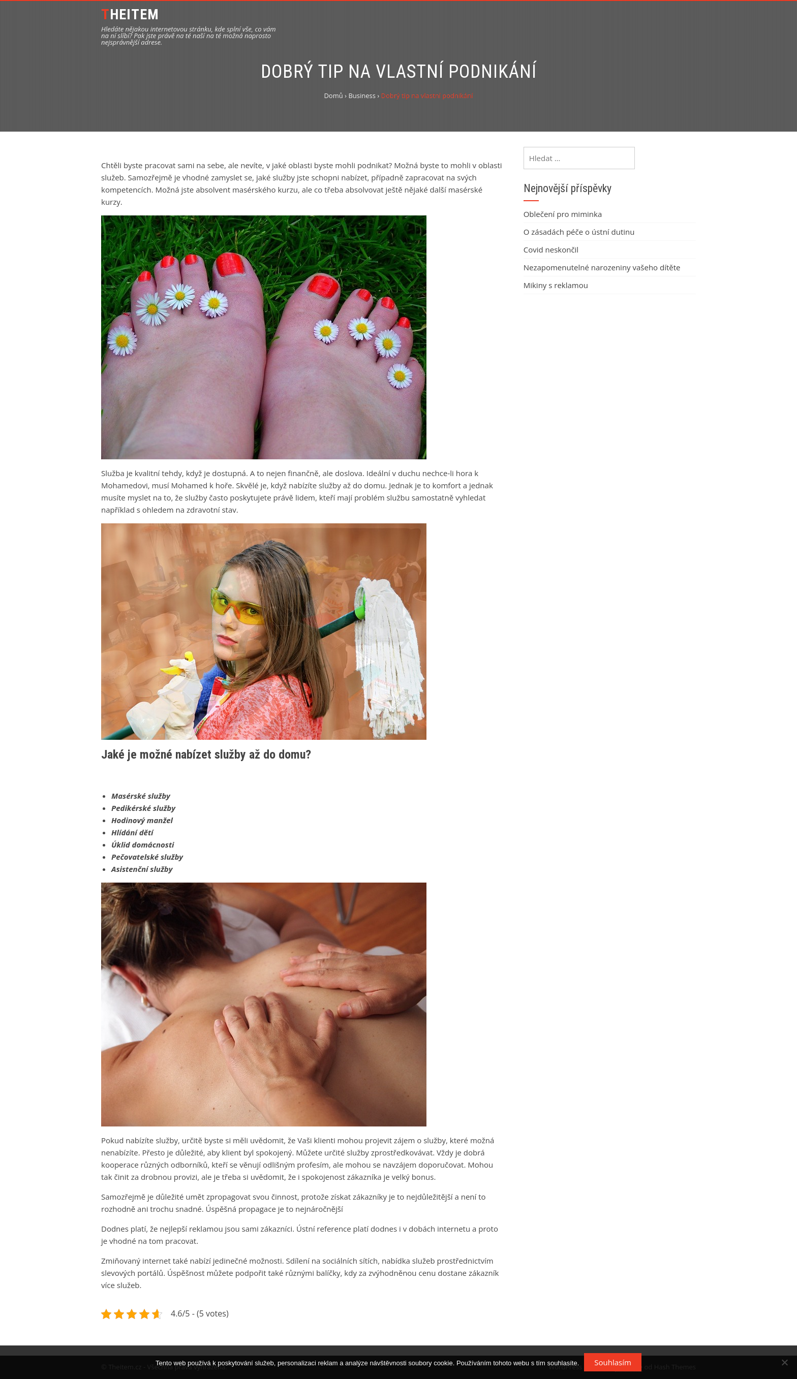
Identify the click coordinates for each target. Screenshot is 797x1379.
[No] (784, 1362)
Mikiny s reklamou (556, 285)
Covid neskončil (551, 249)
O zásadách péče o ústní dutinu (579, 232)
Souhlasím (612, 1362)
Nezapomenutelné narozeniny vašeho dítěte (602, 267)
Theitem (130, 14)
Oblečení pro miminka (563, 214)
